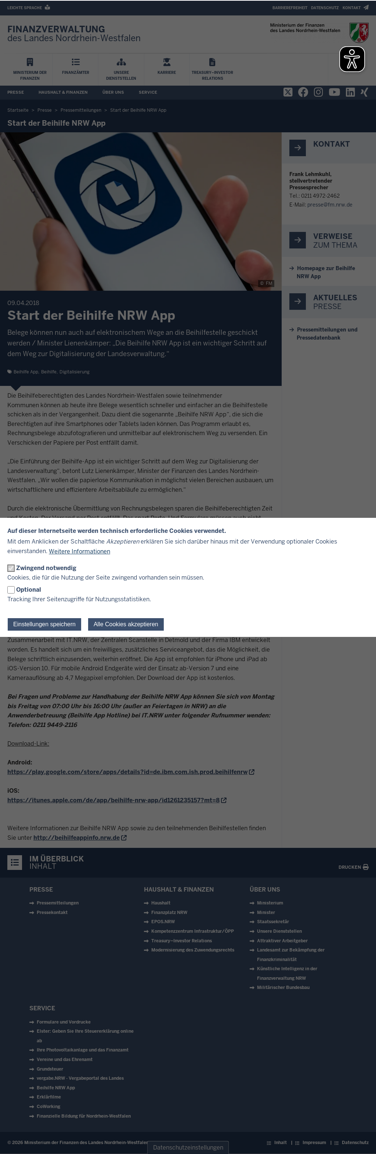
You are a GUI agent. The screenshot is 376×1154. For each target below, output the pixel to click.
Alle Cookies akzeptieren (126, 624)
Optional (28, 590)
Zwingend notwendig (46, 568)
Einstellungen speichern (44, 624)
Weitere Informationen (79, 551)
